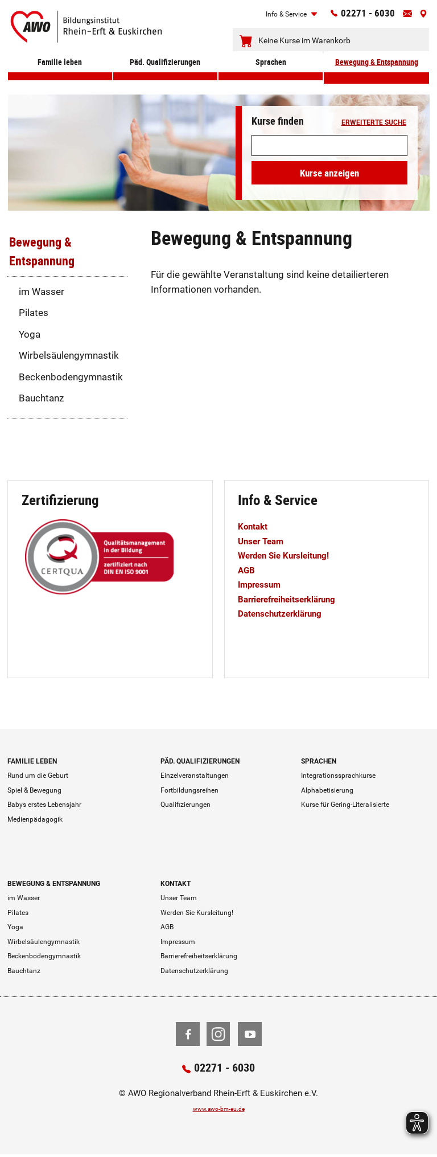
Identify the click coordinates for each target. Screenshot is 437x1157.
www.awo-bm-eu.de (218, 1110)
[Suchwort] (329, 145)
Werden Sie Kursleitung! (291, 555)
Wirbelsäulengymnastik (69, 355)
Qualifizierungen (185, 805)
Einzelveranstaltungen (194, 775)
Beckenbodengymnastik (71, 377)
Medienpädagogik (35, 819)
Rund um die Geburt (37, 775)
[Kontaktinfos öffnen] (402, 16)
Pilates (33, 312)
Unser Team (264, 541)
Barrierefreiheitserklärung (295, 599)
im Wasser (41, 291)
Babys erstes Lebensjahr (44, 805)
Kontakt (255, 526)
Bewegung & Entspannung (376, 74)
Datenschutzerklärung (287, 613)
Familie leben (60, 74)
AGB (247, 570)
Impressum (263, 584)
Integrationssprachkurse (338, 775)
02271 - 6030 (357, 15)
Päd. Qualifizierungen (165, 74)
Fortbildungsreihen (189, 790)
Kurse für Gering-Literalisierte (345, 805)
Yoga (29, 334)
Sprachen (270, 74)
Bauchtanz (41, 398)
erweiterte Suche (373, 123)
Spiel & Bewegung (34, 790)
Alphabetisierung (327, 790)
